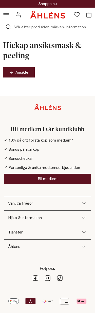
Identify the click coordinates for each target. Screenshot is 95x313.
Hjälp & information (47, 218)
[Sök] (8, 27)
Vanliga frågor (47, 203)
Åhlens (47, 247)
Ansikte (18, 72)
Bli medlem (48, 178)
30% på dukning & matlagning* (47, 3)
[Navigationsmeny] (6, 15)
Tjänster (47, 232)
